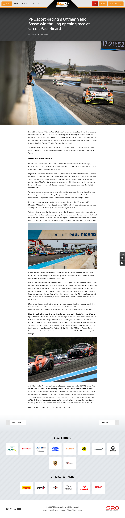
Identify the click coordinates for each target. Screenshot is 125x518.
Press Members (53, 510)
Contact (80, 510)
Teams (63, 510)
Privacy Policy (71, 510)
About (44, 510)
